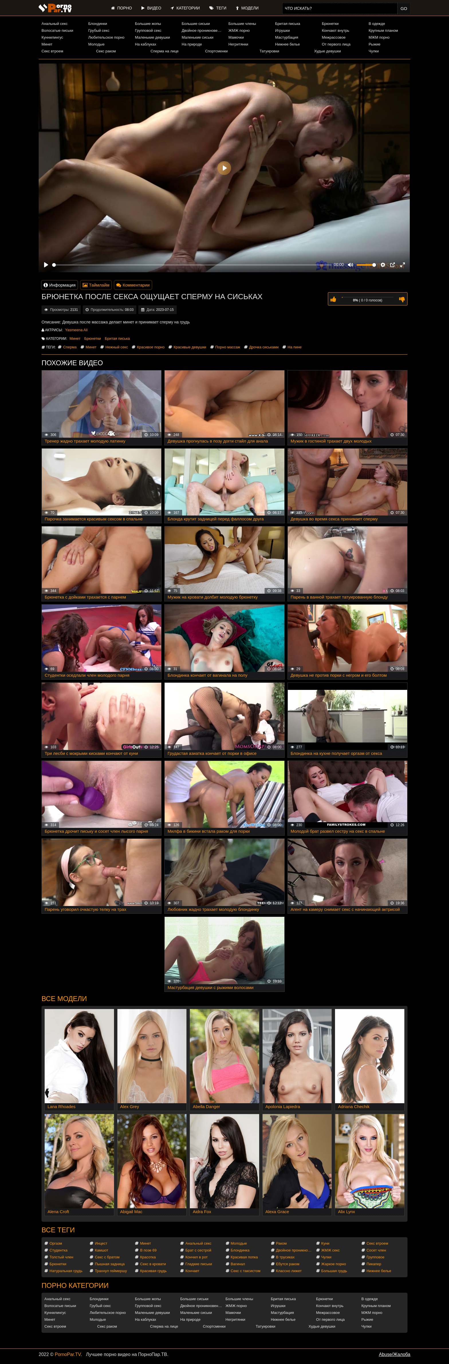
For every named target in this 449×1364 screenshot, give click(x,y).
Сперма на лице (165, 51)
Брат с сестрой (198, 1250)
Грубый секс (98, 30)
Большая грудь (334, 1271)
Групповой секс (148, 30)
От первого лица (336, 44)
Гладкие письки (198, 1264)
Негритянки (238, 44)
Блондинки (97, 23)
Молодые (96, 44)
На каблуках (145, 44)
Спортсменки (216, 51)
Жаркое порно (333, 1264)
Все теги (58, 1230)
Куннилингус (52, 37)
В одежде (377, 23)
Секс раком (106, 51)
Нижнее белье (287, 44)
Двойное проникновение (203, 30)
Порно (121, 8)
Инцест (101, 1243)
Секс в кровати (153, 1264)
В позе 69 (148, 1250)
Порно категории (75, 1285)
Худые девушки (327, 51)
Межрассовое (334, 37)
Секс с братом (107, 1257)
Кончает (192, 1271)
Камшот (101, 1250)
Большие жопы (148, 23)
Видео (151, 8)
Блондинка (240, 1250)
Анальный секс (55, 23)
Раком (281, 1243)
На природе (192, 44)
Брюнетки (330, 23)
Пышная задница (110, 1264)
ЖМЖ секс (330, 1250)
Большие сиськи (196, 23)
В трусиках (285, 1257)
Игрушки (282, 30)
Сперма (69, 347)
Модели (247, 8)
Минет (47, 44)
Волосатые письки (57, 30)
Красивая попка (244, 1257)
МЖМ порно (379, 37)
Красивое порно (151, 347)
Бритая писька (287, 23)
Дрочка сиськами (264, 347)
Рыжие (374, 44)
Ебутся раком (288, 1264)
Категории (185, 8)
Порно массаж (227, 347)
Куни (325, 1243)
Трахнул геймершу (111, 1271)
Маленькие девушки (152, 37)
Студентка (59, 1250)
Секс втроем (52, 51)
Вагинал (238, 1264)
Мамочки (236, 37)
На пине (294, 347)
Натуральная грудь (66, 1271)
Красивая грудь (153, 1271)
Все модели (64, 998)
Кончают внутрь (335, 30)
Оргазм (56, 1243)
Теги (217, 8)
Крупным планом (383, 30)
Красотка (148, 1257)
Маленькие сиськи (198, 37)
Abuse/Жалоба (394, 1354)
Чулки (374, 51)
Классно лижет (289, 1271)
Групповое (375, 1257)
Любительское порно (106, 37)
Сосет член (376, 1250)
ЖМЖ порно (239, 30)
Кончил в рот (196, 1257)
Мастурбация (286, 37)
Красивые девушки (190, 347)
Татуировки (269, 51)
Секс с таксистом (246, 1271)
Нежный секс (116, 347)
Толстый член (61, 1257)
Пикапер (374, 1264)
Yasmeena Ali (76, 330)
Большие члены (242, 23)
